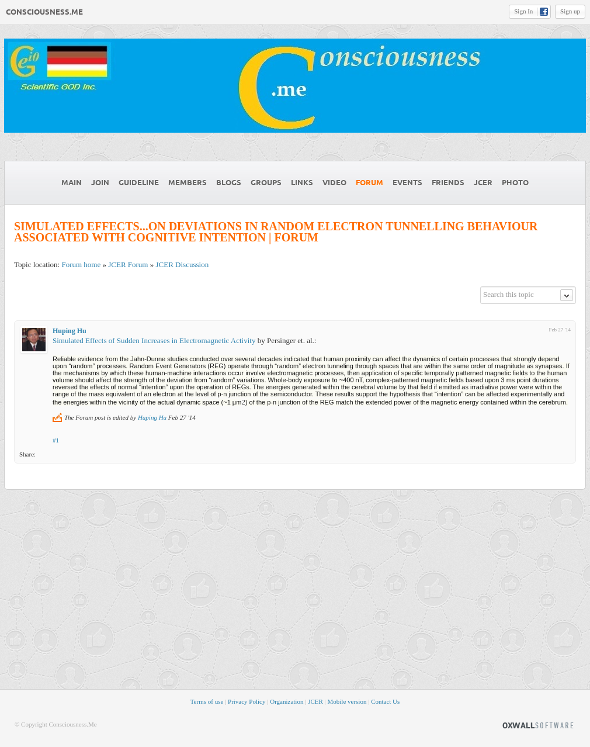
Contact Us (385, 701)
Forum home (80, 264)
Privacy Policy (246, 701)
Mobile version (347, 701)
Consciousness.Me (44, 12)
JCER (315, 701)
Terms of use (207, 701)
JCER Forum (128, 264)
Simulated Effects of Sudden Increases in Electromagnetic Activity (154, 340)
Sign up (570, 11)
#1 (56, 440)
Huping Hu (69, 331)
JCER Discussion (182, 264)
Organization (286, 701)
